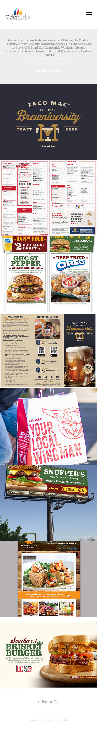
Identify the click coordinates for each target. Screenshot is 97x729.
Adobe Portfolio (57, 720)
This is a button (48, 70)
